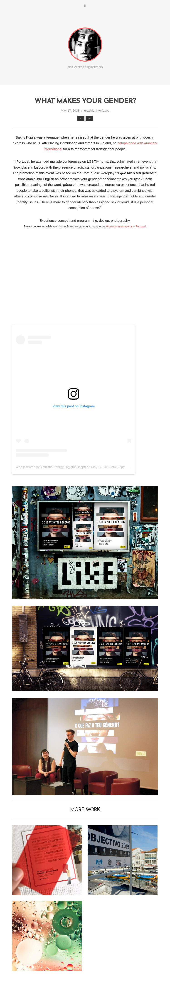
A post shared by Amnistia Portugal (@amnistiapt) (51, 467)
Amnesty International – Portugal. (126, 226)
